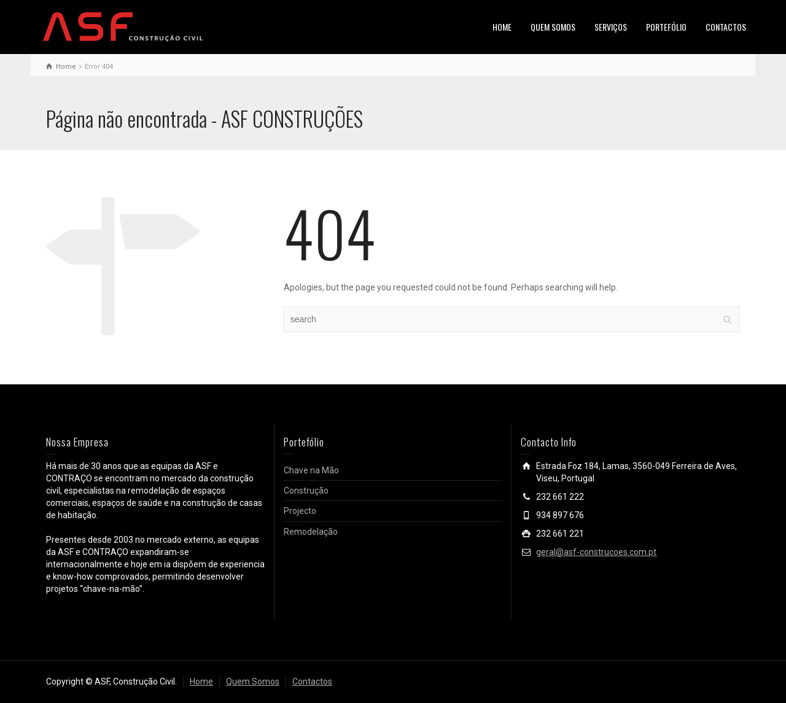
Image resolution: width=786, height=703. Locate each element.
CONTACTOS (726, 26)
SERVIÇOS (610, 26)
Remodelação (311, 532)
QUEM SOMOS (553, 26)
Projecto (300, 511)
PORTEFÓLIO (666, 26)
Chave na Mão (311, 470)
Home (201, 681)
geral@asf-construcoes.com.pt (596, 552)
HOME (502, 26)
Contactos (312, 681)
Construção (306, 490)
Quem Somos (252, 681)
